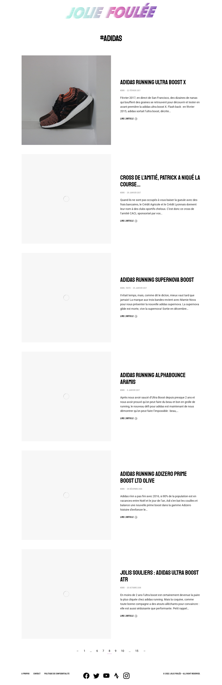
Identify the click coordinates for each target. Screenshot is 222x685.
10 (122, 650)
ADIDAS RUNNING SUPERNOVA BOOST (157, 279)
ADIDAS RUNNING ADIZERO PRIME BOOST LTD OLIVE (153, 477)
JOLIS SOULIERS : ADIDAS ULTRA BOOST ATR (159, 576)
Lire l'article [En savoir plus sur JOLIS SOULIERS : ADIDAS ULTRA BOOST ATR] (128, 616)
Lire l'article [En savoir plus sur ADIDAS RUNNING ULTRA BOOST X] (128, 118)
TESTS (128, 288)
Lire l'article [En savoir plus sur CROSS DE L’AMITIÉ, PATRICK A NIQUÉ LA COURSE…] (128, 221)
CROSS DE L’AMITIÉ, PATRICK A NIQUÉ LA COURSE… (160, 181)
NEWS (122, 90)
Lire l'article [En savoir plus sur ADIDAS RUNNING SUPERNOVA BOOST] (128, 316)
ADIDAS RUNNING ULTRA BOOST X (153, 82)
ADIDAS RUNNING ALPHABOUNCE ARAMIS (153, 378)
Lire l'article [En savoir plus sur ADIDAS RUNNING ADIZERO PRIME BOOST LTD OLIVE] (128, 517)
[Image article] (66, 100)
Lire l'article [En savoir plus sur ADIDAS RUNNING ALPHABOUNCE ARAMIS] (128, 418)
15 (136, 650)
